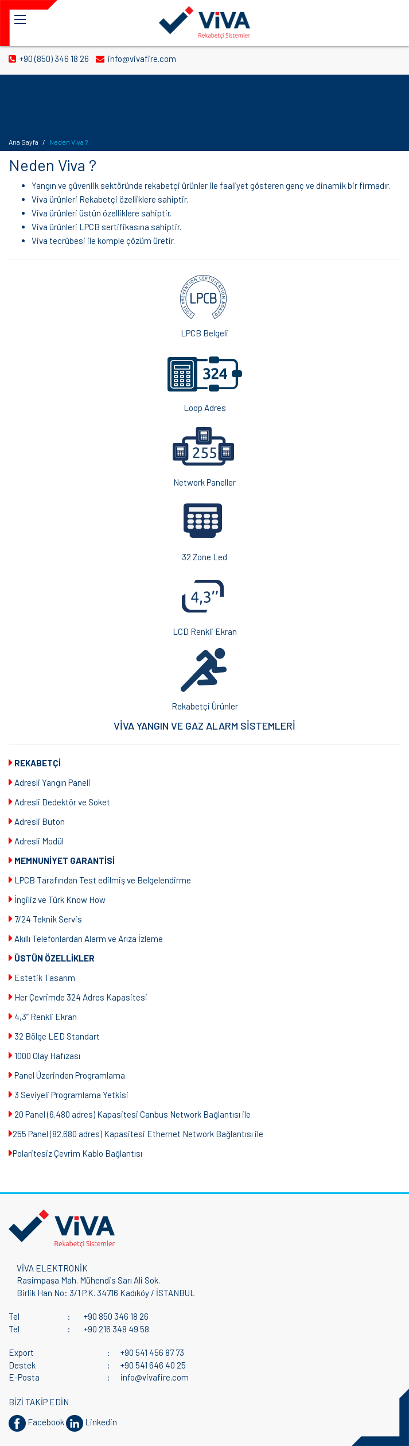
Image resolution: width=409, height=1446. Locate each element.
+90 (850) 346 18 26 (50, 58)
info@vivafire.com (137, 58)
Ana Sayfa (23, 142)
